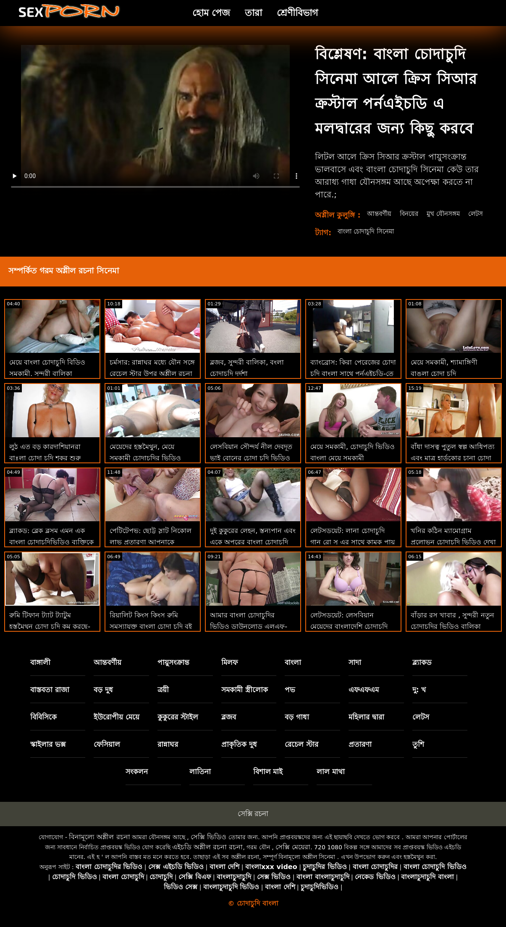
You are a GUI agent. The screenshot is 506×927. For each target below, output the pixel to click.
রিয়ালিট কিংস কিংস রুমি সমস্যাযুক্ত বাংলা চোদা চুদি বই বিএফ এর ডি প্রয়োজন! (151, 635)
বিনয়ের (410, 214)
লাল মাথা (331, 781)
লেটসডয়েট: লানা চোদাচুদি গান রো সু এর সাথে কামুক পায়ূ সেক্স (352, 551)
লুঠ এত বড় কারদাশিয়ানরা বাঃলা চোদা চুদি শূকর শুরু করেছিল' (45, 467)
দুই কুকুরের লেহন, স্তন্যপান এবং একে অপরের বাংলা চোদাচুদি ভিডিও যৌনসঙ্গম (253, 551)
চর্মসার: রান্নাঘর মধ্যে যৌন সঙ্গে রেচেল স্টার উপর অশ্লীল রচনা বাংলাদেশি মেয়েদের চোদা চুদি (152, 383)
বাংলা (293, 671)
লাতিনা (200, 781)
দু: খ (419, 699)
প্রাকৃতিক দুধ (239, 753)
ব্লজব (228, 726)
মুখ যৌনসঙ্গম (446, 214)
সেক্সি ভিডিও (208, 846)
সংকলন (137, 781)
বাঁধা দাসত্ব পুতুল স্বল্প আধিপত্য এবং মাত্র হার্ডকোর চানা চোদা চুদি (453, 467)
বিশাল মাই (268, 781)
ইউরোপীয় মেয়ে (116, 726)
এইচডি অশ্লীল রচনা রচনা (207, 856)
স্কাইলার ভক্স (48, 753)
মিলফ (229, 671)
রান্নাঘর (167, 753)
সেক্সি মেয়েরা (292, 856)
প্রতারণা (360, 753)
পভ (290, 699)
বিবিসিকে (43, 726)
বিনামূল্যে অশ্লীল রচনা (99, 846)
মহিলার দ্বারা (366, 726)
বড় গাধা (297, 726)
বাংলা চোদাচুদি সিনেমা (369, 240)
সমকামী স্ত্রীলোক (244, 699)
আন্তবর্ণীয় (378, 214)
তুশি (418, 753)
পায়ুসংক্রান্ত (173, 671)
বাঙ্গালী (40, 671)
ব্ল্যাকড (422, 671)
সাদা (355, 671)
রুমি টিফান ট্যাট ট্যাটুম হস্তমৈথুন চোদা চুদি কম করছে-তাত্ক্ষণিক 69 (49, 635)
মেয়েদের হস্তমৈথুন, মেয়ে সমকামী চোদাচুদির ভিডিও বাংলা (145, 467)
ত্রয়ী (163, 699)
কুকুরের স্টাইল (177, 726)
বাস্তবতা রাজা (49, 699)
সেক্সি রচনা (253, 823)
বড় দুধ (103, 699)
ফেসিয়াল (107, 753)
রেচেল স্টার (301, 753)
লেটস (373, 223)
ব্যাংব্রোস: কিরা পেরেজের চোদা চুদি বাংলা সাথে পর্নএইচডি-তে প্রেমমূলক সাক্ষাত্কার (353, 383)
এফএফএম (364, 699)
